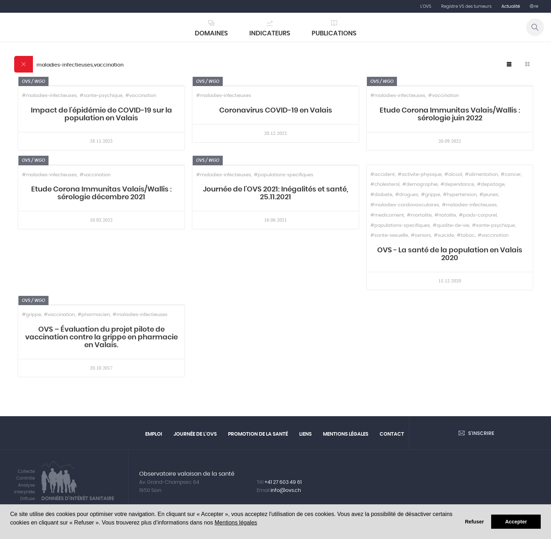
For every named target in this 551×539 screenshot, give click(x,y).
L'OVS (425, 6)
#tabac (466, 235)
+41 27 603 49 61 (283, 482)
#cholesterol (384, 184)
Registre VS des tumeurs (466, 6)
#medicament (387, 215)
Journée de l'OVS (195, 434)
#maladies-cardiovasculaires (404, 205)
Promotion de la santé (258, 434)
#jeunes (488, 195)
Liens (305, 434)
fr (536, 6)
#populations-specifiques (283, 175)
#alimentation (481, 174)
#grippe (430, 195)
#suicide (444, 235)
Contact (392, 434)
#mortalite (419, 215)
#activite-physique (420, 174)
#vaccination (140, 95)
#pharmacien (94, 314)
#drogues (406, 195)
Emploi (153, 434)
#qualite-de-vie (451, 225)
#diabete (381, 195)
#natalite (445, 215)
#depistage (491, 184)
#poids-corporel (478, 215)
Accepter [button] (516, 521)
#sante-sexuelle (389, 235)
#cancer (511, 174)
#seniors (421, 235)
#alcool (453, 174)
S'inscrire (481, 433)
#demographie (420, 184)
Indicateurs (269, 33)
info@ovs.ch (286, 490)
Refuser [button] (474, 521)
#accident (382, 174)
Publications (334, 33)
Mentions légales (236, 523)
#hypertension (460, 195)
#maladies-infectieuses (49, 95)
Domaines (211, 33)
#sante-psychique (101, 95)
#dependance (457, 184)
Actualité (510, 6)
